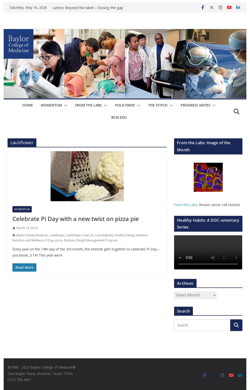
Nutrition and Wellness (28, 240)
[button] (64, 105)
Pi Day (49, 240)
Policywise (125, 105)
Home (27, 105)
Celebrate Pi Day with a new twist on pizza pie (75, 219)
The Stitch (157, 105)
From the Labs (185, 204)
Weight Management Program (96, 240)
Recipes (69, 240)
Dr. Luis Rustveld (101, 235)
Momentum (51, 105)
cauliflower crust (77, 235)
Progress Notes (195, 105)
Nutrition (141, 235)
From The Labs (88, 105)
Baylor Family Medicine (32, 235)
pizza (58, 240)
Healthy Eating (124, 235)
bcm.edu (119, 117)
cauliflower (57, 235)
